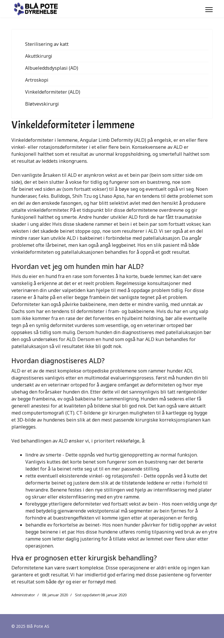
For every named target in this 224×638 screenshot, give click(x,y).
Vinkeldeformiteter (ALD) (52, 92)
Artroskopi (36, 80)
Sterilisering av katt (47, 44)
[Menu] (209, 9)
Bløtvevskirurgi (42, 104)
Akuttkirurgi (38, 56)
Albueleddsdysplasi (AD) (51, 68)
